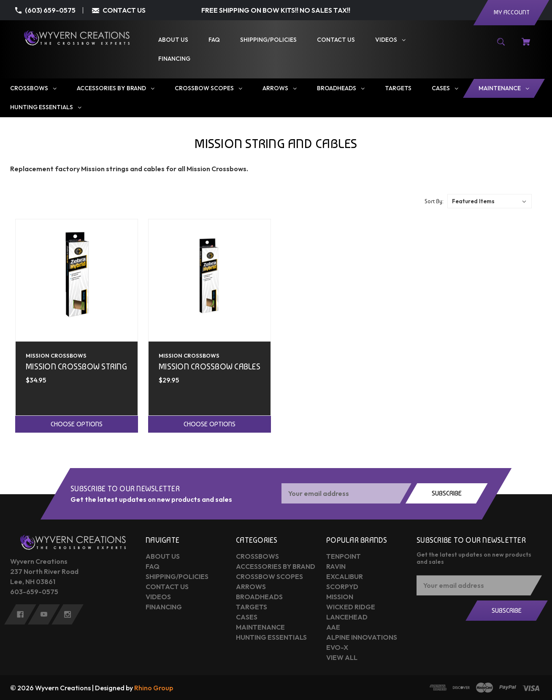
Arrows (251, 586)
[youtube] (44, 614)
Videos (158, 596)
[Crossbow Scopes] (208, 88)
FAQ (153, 566)
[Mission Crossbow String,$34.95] (77, 280)
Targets (251, 607)
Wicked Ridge (350, 607)
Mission (339, 596)
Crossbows (257, 556)
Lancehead (347, 617)
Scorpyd (342, 586)
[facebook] (20, 614)
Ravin (336, 566)
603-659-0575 (34, 591)
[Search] (501, 46)
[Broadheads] (340, 88)
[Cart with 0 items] (526, 46)
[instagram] (67, 614)
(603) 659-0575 (50, 10)
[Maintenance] (504, 88)
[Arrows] (279, 88)
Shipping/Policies (177, 576)
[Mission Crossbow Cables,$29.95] (210, 280)
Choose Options (77, 424)
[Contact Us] (336, 39)
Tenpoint (343, 556)
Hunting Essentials (271, 637)
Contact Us (167, 586)
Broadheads (259, 596)
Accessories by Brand (275, 566)
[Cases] (445, 88)
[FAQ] (214, 39)
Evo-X (337, 647)
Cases (246, 617)
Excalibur (344, 576)
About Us (163, 556)
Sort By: (434, 201)
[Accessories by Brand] (115, 88)
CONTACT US (124, 10)
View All (341, 657)
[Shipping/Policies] (268, 39)
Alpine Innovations (361, 637)
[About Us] (173, 39)
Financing (164, 607)
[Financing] (174, 58)
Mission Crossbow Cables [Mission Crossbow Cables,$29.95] (209, 367)
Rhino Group (153, 688)
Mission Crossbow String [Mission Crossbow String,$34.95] (76, 367)
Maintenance (260, 627)
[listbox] (489, 201)
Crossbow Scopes (269, 576)
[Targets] (398, 88)
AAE (333, 627)
